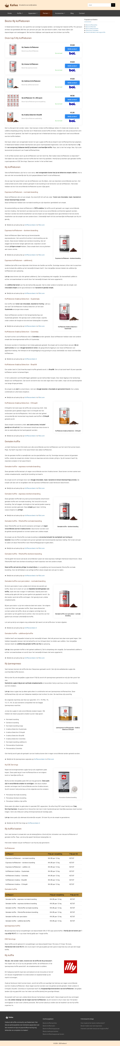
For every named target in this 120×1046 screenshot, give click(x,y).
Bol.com (42, 225)
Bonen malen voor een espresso (91, 1026)
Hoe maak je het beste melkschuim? (93, 1023)
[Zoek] (113, 5)
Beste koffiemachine (91, 25)
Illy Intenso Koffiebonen (30, 64)
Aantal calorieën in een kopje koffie (95, 32)
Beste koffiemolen (91, 26)
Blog (72, 13)
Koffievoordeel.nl (31, 225)
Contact (82, 13)
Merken (45, 13)
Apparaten (32, 13)
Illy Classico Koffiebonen (30, 47)
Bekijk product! (72, 49)
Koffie (19, 13)
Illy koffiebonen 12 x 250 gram (32, 98)
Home (10, 13)
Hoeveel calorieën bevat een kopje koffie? (95, 1028)
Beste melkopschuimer (92, 28)
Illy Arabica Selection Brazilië (32, 115)
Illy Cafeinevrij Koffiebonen (31, 81)
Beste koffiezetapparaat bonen (53, 1034)
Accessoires (59, 13)
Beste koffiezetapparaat (51, 1028)
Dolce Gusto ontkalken (92, 30)
